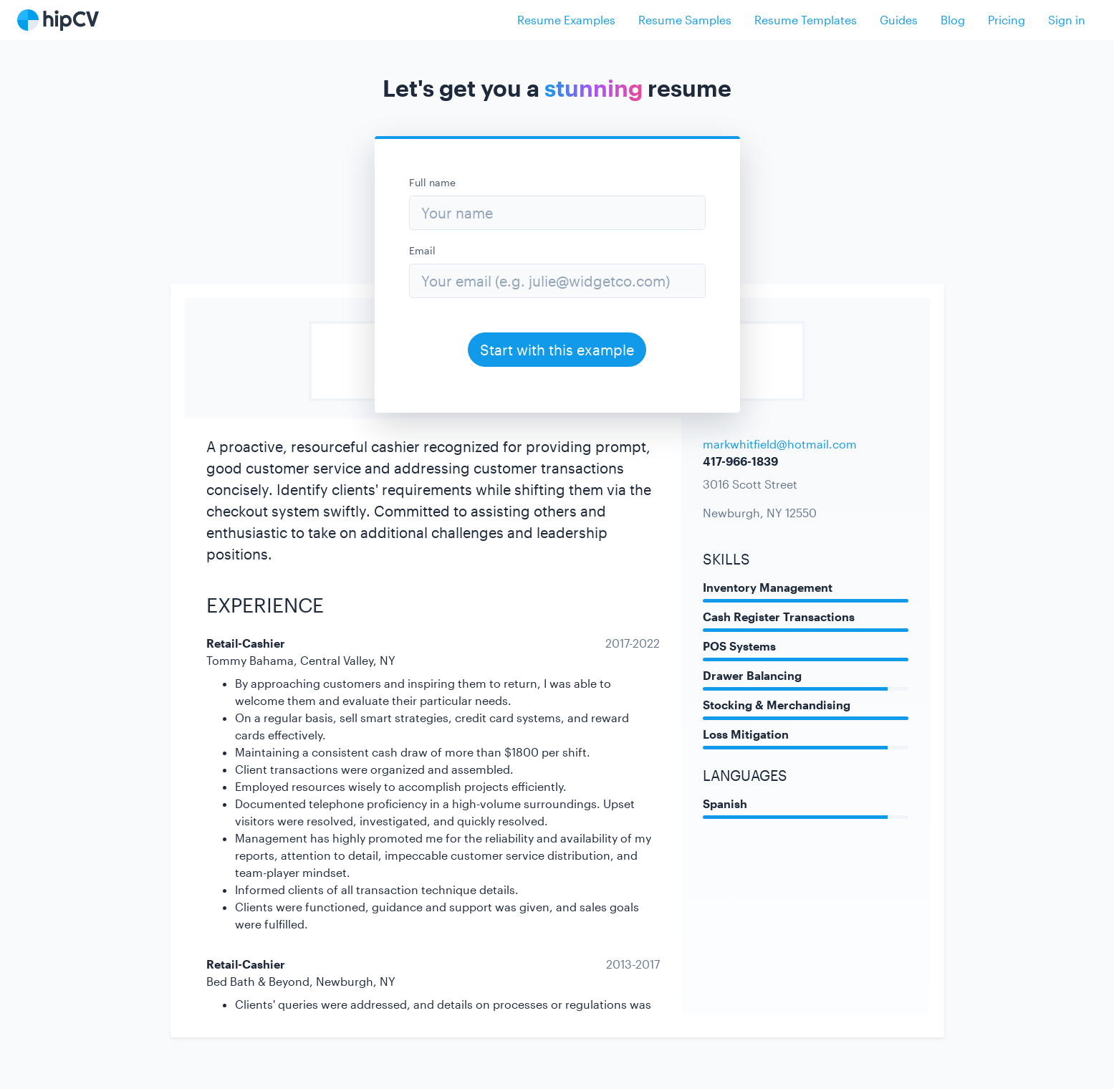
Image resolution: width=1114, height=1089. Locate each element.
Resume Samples (684, 20)
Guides (899, 20)
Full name (432, 182)
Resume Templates (805, 20)
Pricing (1006, 20)
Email (422, 250)
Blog (953, 20)
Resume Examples (566, 20)
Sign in (1066, 20)
